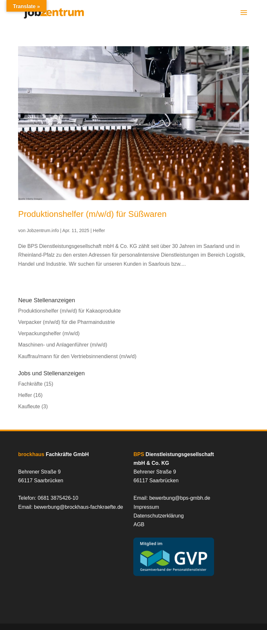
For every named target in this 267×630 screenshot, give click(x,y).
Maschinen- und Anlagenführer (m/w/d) (62, 344)
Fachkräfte (30, 384)
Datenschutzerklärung (158, 515)
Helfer (99, 230)
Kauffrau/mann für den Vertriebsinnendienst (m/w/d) (77, 356)
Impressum (146, 507)
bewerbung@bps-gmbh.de (179, 498)
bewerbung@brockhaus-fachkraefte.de (78, 507)
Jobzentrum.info (43, 230)
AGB (138, 524)
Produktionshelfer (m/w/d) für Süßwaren (92, 214)
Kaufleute (29, 406)
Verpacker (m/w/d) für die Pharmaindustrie (66, 322)
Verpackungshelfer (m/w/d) (48, 333)
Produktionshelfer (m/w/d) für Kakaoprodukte (69, 311)
